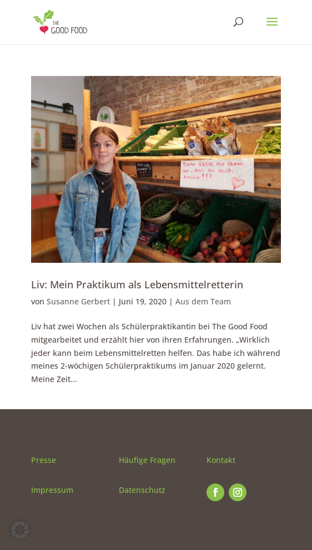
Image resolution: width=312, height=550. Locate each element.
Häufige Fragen (147, 460)
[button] (20, 530)
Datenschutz (142, 490)
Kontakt (221, 460)
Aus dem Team (203, 301)
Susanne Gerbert (78, 301)
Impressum (52, 490)
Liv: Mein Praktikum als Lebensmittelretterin (137, 284)
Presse (43, 460)
